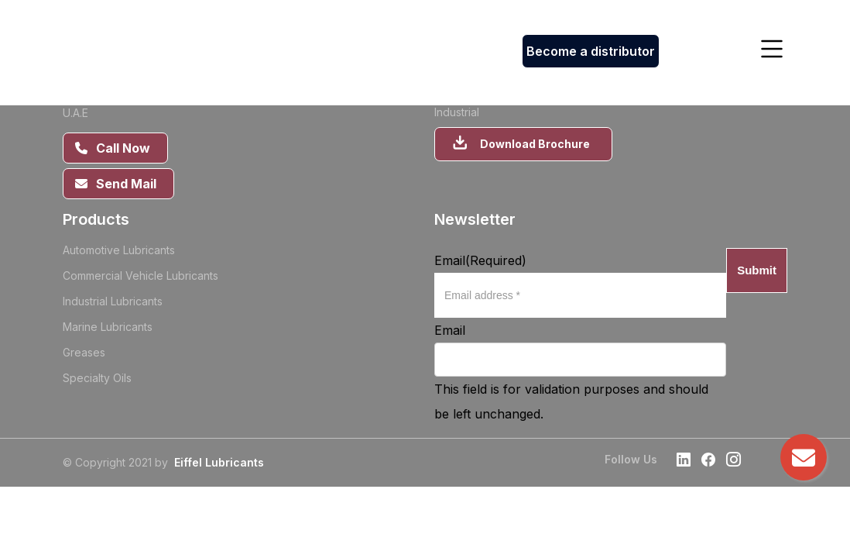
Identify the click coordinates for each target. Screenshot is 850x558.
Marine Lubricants (108, 326)
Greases (84, 352)
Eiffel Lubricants (219, 462)
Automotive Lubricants (119, 250)
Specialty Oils (97, 377)
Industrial (456, 112)
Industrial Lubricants (113, 301)
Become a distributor (590, 51)
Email (480, 260)
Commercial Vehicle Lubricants (140, 275)
